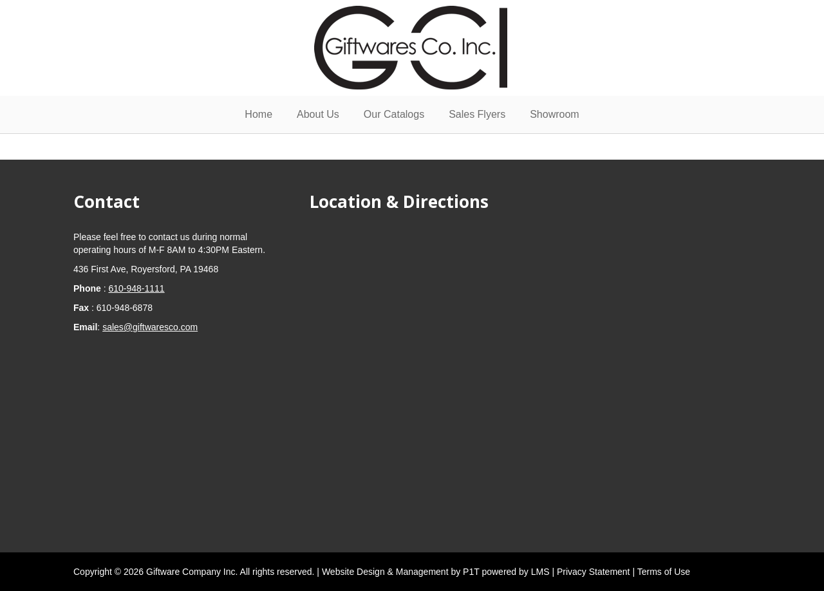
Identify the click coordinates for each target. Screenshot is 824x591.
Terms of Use (663, 572)
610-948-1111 (136, 288)
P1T (472, 572)
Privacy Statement (595, 572)
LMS (541, 572)
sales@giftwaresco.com (150, 327)
